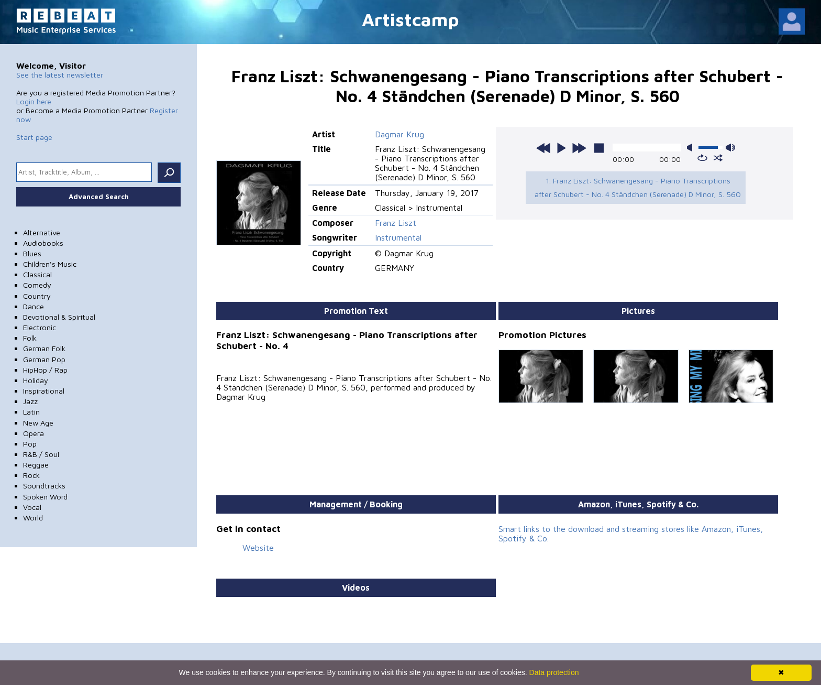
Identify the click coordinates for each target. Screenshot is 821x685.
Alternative (41, 232)
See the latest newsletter (59, 74)
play (561, 147)
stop (599, 147)
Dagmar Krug (399, 134)
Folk (30, 337)
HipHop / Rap (45, 369)
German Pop (44, 359)
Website (258, 547)
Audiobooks (43, 242)
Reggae (36, 464)
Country (37, 295)
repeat (702, 157)
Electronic (39, 327)
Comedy (37, 284)
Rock (31, 475)
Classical (37, 274)
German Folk (44, 348)
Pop (30, 443)
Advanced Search (99, 196)
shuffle (718, 157)
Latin (31, 411)
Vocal (32, 507)
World (33, 517)
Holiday (35, 380)
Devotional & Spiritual (59, 316)
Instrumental (398, 237)
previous (543, 147)
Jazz (30, 401)
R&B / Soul (41, 454)
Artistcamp (410, 19)
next (579, 147)
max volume (730, 147)
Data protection (554, 672)
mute (691, 147)
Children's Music (49, 263)
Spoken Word (45, 496)
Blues (32, 253)
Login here (33, 101)
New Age (38, 422)
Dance (33, 306)
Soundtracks (44, 485)
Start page (34, 137)
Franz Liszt (395, 222)
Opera (33, 433)
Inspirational (43, 390)
